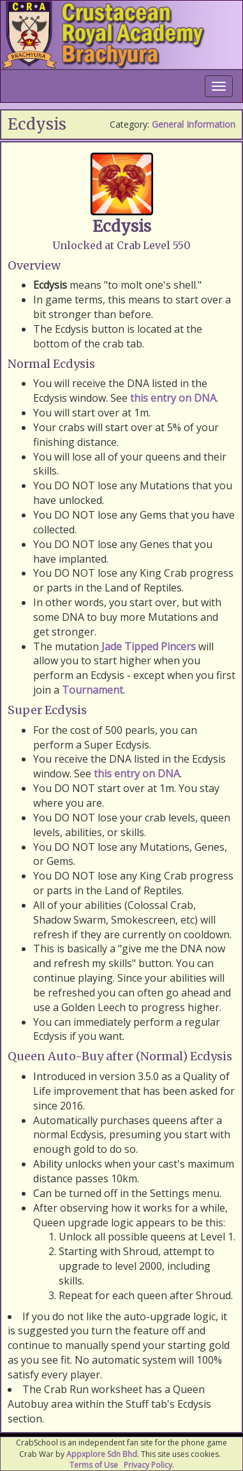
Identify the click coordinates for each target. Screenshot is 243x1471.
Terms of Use (94, 1465)
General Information (193, 124)
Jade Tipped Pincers (148, 646)
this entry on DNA (173, 398)
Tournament (92, 690)
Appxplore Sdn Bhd (101, 1454)
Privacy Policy (148, 1465)
